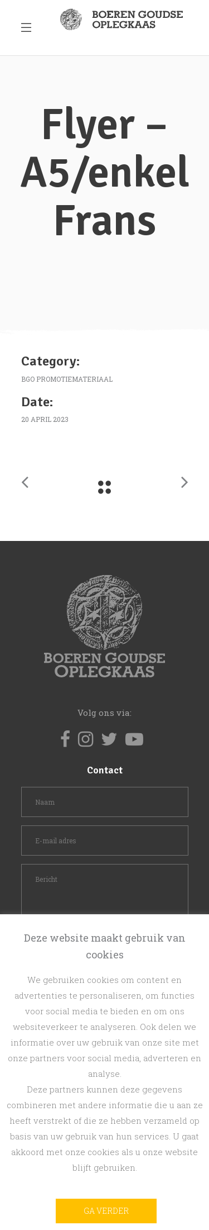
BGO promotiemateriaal (67, 378)
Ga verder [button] (106, 1210)
